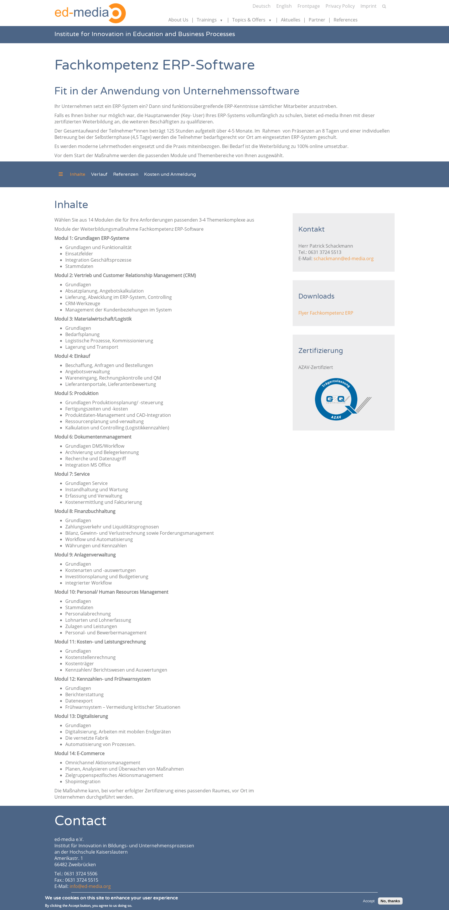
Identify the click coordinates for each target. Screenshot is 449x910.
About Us (178, 20)
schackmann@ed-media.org (344, 258)
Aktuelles (290, 20)
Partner (317, 20)
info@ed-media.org (90, 886)
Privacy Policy (340, 6)
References (346, 20)
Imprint (369, 6)
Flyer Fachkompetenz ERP (325, 313)
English (284, 6)
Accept (369, 902)
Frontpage (309, 6)
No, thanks (390, 902)
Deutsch (262, 6)
